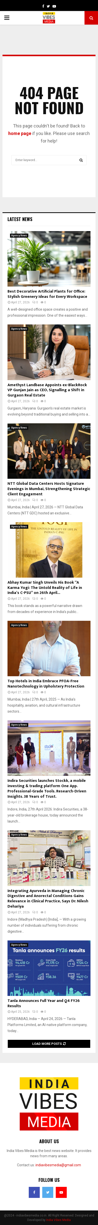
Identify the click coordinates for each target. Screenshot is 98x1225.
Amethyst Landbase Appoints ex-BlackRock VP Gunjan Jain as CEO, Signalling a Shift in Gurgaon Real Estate (47, 390)
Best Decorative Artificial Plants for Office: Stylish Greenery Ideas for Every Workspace (47, 294)
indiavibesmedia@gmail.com (58, 1165)
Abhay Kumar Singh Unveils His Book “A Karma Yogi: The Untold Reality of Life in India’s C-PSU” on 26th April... (45, 587)
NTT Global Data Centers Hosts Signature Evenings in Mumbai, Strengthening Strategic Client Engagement (49, 489)
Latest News (20, 219)
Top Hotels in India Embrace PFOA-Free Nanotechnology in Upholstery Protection (46, 684)
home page (19, 133)
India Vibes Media (58, 1220)
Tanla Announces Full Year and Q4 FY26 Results (44, 1003)
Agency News (19, 235)
